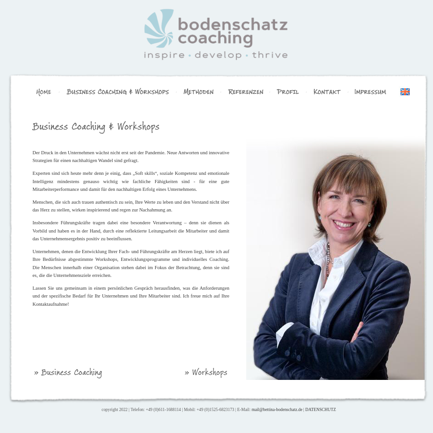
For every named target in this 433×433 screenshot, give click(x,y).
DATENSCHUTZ (320, 409)
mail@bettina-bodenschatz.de (277, 409)
